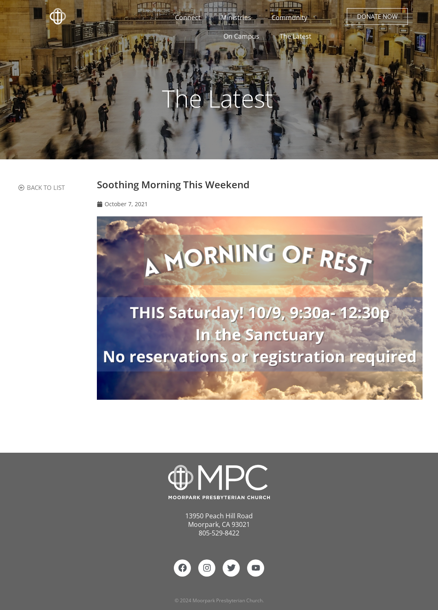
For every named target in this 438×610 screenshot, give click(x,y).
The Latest (295, 36)
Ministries (238, 17)
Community (291, 17)
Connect (190, 17)
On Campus (243, 36)
